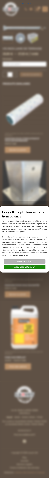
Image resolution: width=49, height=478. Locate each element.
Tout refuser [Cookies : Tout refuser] (26, 3)
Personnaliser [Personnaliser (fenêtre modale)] (24, 261)
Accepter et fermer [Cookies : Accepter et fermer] (24, 267)
